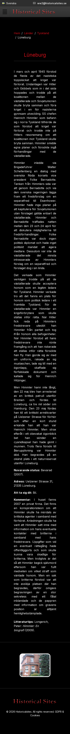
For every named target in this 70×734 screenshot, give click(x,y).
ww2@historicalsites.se (49, 3)
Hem (17, 33)
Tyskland (43, 33)
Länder (28, 33)
